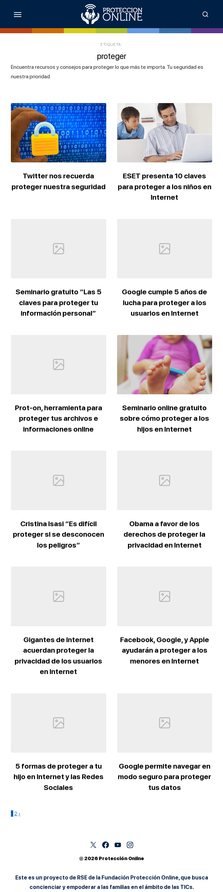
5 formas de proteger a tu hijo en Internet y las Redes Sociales (59, 777)
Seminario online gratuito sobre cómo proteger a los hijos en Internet (164, 418)
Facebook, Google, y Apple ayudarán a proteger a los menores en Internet (164, 650)
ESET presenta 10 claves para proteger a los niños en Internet (164, 186)
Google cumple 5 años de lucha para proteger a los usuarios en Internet (164, 302)
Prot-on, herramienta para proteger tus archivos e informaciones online (58, 418)
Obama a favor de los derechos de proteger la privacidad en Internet (164, 534)
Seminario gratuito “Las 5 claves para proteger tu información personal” (58, 302)
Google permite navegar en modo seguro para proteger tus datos (164, 777)
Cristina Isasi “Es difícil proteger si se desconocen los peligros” (58, 534)
